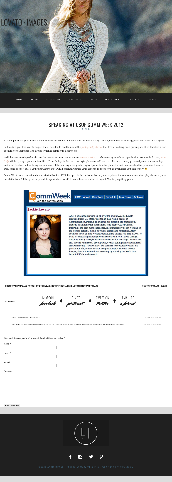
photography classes (91, 147)
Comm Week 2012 (89, 157)
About (35, 99)
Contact (134, 99)
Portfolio (53, 99)
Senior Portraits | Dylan (155, 286)
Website (7, 362)
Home (19, 99)
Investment (113, 99)
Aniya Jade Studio (123, 472)
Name (6, 344)
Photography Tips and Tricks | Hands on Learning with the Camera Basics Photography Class (51, 286)
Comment (8, 371)
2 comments (9, 301)
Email (6, 353)
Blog (94, 99)
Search (152, 99)
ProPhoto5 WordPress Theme (84, 472)
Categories (75, 99)
